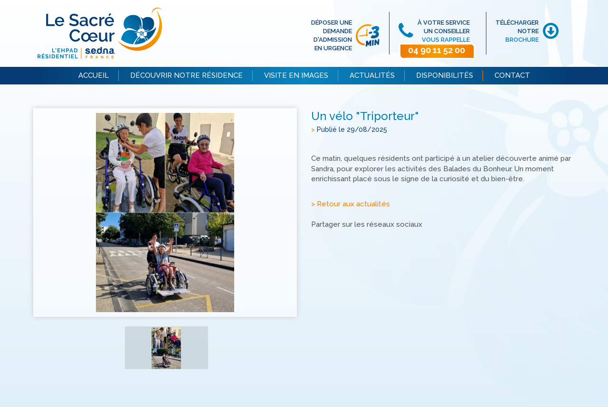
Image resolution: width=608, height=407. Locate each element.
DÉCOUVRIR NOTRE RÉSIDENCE (186, 75)
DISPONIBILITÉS (444, 75)
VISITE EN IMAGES (296, 75)
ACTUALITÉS (372, 75)
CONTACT (512, 75)
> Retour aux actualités (350, 204)
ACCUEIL (93, 75)
